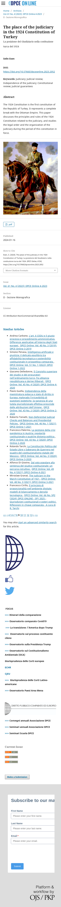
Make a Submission (17, 776)
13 (31, 515)
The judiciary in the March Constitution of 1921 (30, 477)
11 (24, 515)
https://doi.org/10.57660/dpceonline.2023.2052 (29, 71)
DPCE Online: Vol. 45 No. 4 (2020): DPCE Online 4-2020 (33, 384)
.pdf (10, 224)
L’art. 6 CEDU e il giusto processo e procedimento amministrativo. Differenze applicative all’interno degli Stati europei (33, 340)
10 (21, 515)
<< (4, 515)
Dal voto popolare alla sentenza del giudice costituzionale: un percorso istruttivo (32, 466)
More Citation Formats (17, 270)
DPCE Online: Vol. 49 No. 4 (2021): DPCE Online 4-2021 (32, 470)
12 (28, 515)
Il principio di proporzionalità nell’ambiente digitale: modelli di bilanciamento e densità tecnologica (31, 490)
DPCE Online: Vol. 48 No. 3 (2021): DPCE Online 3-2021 (33, 480)
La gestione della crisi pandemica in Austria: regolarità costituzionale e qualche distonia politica (32, 433)
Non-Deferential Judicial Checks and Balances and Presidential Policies (32, 420)
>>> (7, 614)
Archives (17, 10)
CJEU (7, 673)
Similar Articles (13, 329)
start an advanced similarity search (37, 522)
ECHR (8, 667)
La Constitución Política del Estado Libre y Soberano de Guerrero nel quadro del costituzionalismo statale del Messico (33, 451)
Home (6, 10)
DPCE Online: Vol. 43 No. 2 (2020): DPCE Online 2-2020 (33, 410)
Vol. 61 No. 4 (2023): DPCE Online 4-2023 (22, 14)
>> (36, 515)
